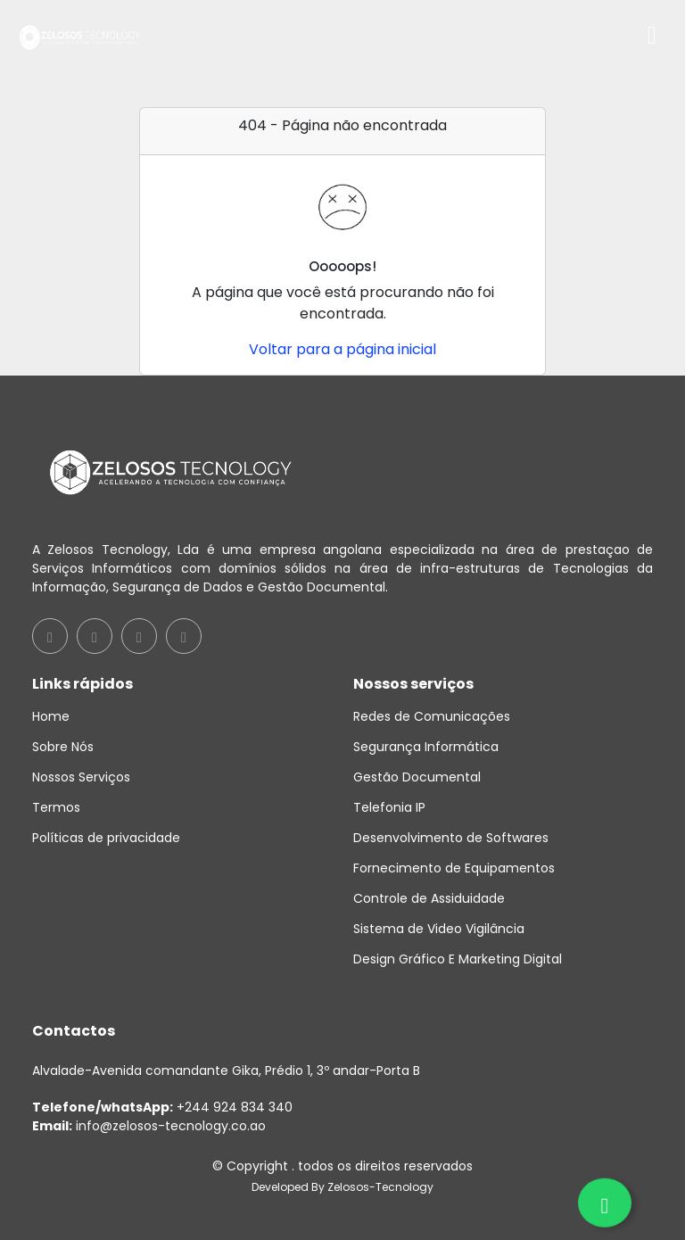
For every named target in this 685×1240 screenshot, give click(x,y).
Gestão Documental (417, 777)
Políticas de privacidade (106, 837)
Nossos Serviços (81, 777)
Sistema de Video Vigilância (438, 928)
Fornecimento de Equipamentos (454, 868)
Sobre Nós (63, 746)
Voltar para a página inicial (342, 349)
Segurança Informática (426, 746)
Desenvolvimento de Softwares (451, 837)
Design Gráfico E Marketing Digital (457, 959)
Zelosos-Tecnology (380, 1187)
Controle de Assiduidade (429, 898)
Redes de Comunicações (431, 716)
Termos (56, 807)
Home (51, 716)
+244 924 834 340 (162, 1107)
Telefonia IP (389, 807)
